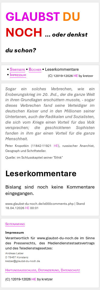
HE (76, 76)
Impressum (18, 74)
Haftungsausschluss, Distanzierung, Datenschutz (42, 270)
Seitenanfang (15, 223)
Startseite (17, 69)
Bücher (35, 69)
